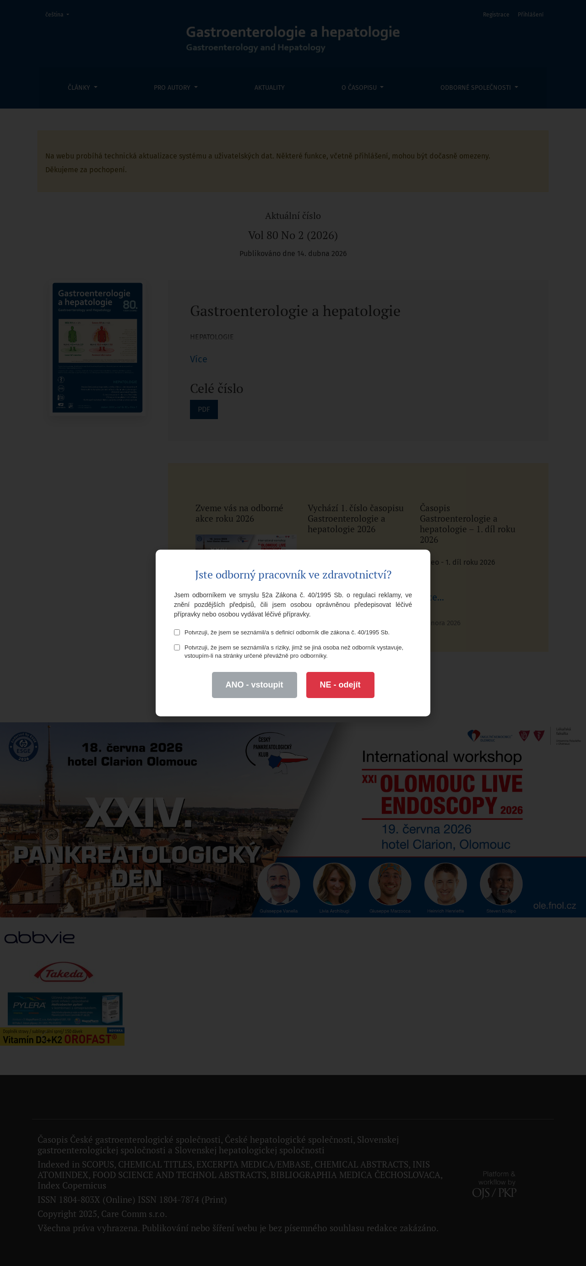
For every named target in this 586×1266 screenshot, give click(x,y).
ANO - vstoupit (254, 684)
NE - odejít (340, 684)
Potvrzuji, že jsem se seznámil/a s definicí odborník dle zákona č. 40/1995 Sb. (282, 632)
